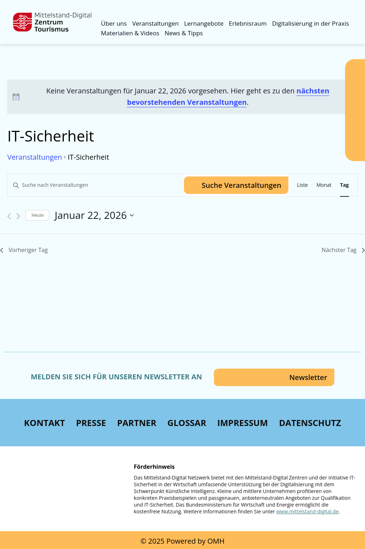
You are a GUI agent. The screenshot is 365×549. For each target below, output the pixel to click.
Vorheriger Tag (24, 250)
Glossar (187, 423)
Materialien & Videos (130, 33)
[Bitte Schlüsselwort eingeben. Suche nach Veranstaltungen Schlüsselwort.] (95, 185)
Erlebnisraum (248, 23)
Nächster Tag (343, 250)
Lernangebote (203, 23)
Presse (91, 423)
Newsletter (308, 377)
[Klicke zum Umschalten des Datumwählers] (94, 215)
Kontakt (44, 423)
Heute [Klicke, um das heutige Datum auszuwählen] (37, 215)
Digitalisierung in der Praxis (310, 23)
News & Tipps (184, 33)
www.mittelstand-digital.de (307, 511)
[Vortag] (9, 216)
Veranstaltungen (155, 23)
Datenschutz (310, 423)
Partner (136, 423)
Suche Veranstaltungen (241, 185)
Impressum (242, 423)
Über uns (114, 23)
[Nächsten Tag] (18, 216)
